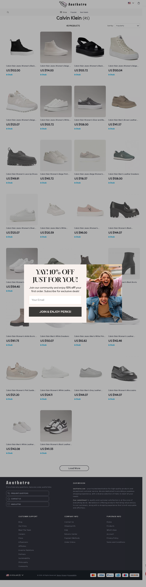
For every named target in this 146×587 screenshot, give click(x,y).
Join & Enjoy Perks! (55, 312)
